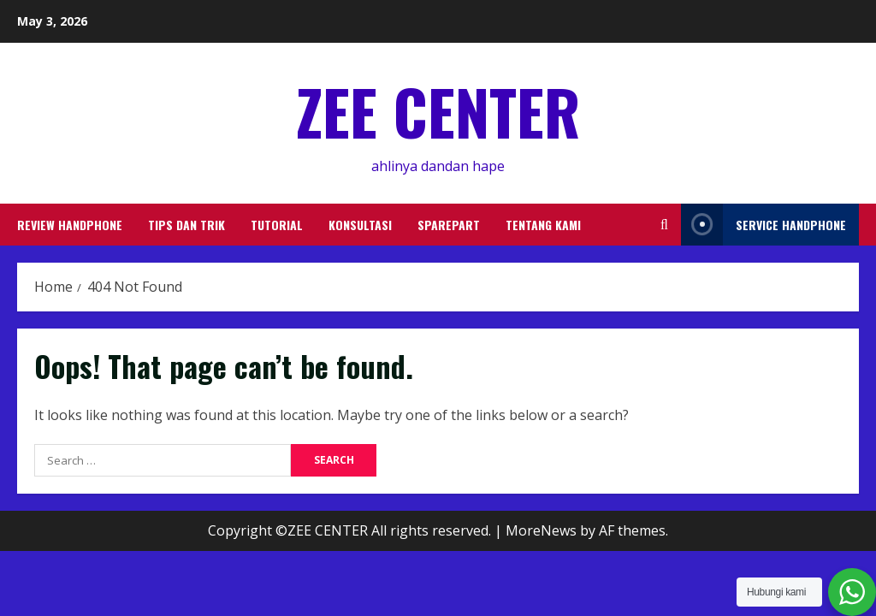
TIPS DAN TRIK (186, 225)
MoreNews (541, 530)
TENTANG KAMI (543, 225)
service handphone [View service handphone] (763, 225)
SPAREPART (448, 225)
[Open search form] (664, 224)
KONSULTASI (360, 225)
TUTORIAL (277, 225)
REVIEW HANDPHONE (69, 225)
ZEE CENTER (438, 111)
